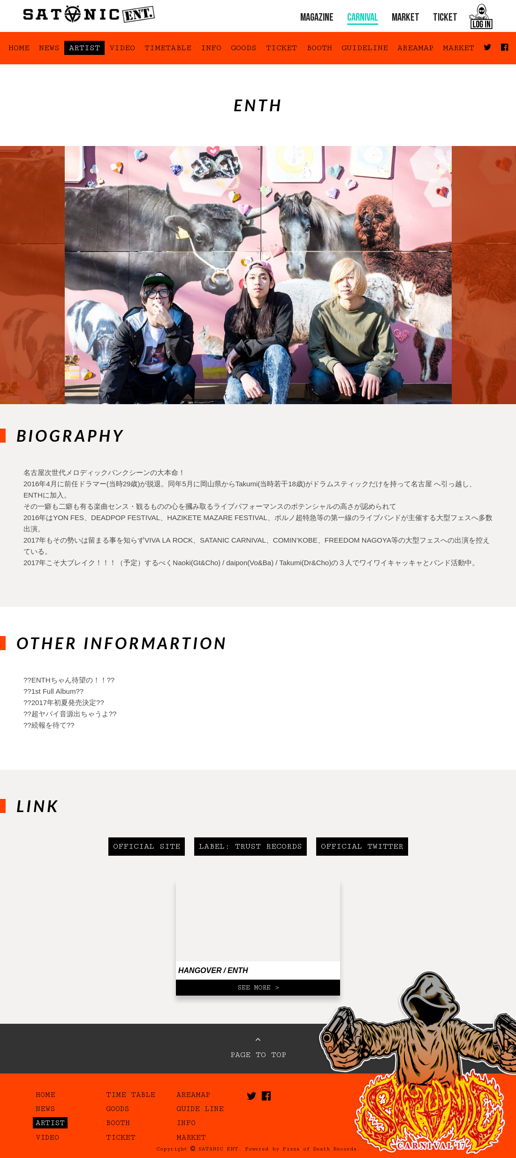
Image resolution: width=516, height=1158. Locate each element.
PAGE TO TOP (258, 1047)
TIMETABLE (167, 48)
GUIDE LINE (200, 1108)
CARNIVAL (362, 18)
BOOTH (319, 48)
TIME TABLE (130, 1094)
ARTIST (84, 48)
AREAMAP (415, 48)
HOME (19, 48)
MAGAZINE (317, 18)
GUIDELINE (364, 48)
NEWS (49, 48)
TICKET (445, 18)
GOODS (244, 48)
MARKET (405, 18)
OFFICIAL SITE (146, 846)
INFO (211, 48)
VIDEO (122, 48)
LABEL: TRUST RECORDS (250, 846)
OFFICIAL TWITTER (362, 846)
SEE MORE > (258, 987)
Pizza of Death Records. (321, 1149)
